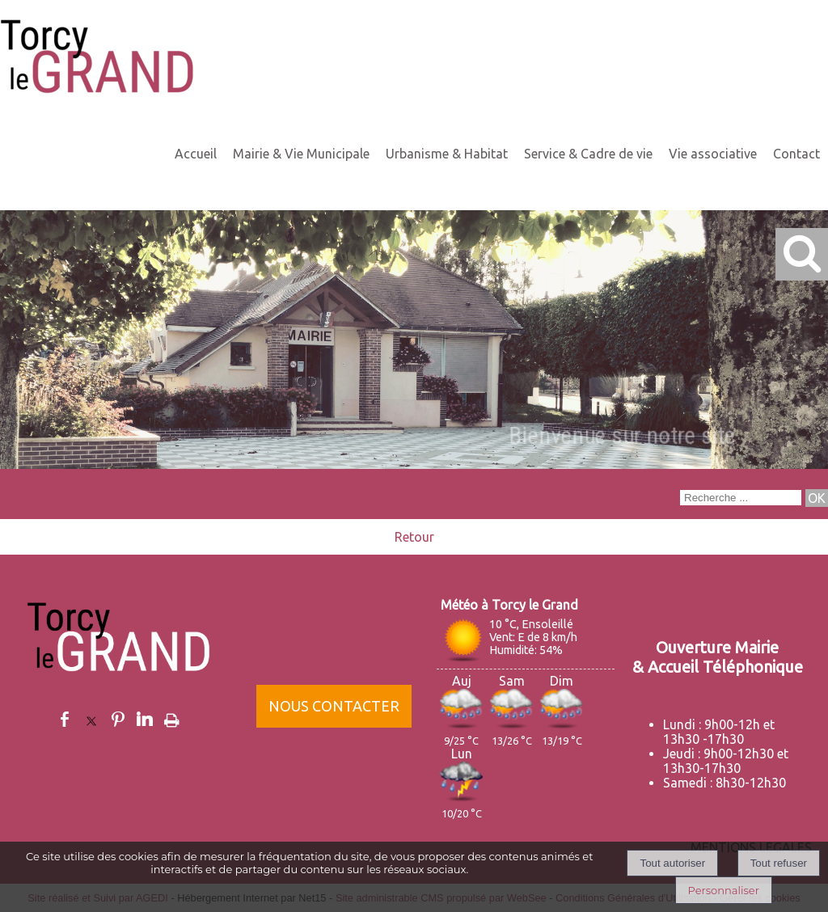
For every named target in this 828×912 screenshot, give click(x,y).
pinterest (118, 719)
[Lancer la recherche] (816, 498)
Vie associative (713, 153)
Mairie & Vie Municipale (301, 153)
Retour (414, 537)
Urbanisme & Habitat (447, 153)
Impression (171, 717)
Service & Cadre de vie (588, 153)
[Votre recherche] (740, 497)
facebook (65, 719)
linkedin (145, 719)
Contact (796, 153)
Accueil (196, 153)
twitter (91, 719)
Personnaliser (723, 890)
